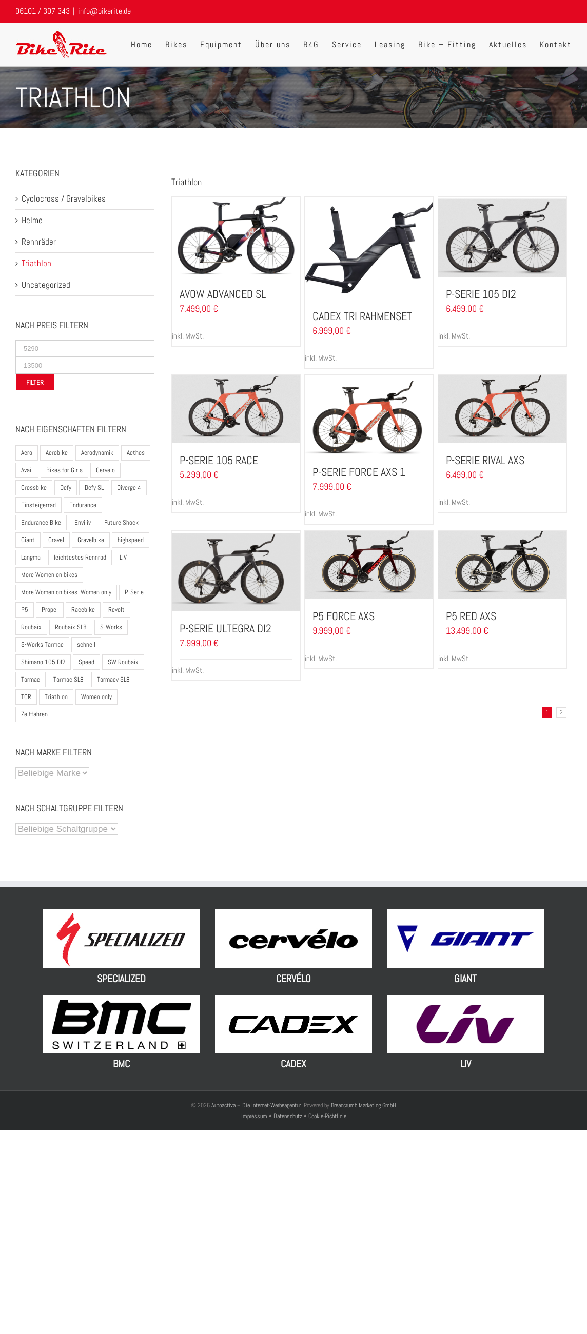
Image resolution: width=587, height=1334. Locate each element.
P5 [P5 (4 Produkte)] (24, 609)
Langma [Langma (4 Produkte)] (31, 557)
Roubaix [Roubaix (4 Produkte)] (31, 627)
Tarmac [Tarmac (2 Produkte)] (30, 679)
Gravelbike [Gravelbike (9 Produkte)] (90, 539)
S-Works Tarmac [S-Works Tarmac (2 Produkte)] (42, 644)
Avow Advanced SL (223, 294)
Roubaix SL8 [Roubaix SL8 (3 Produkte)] (71, 627)
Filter (35, 382)
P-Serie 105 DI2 (481, 294)
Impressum (255, 1116)
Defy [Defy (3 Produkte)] (65, 487)
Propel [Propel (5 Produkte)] (50, 609)
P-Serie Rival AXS (485, 460)
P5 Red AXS (471, 616)
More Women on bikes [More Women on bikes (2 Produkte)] (49, 574)
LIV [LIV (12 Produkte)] (123, 557)
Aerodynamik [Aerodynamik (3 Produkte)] (97, 452)
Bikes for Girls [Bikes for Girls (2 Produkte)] (64, 470)
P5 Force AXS (343, 616)
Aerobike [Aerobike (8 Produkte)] (57, 452)
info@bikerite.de (104, 11)
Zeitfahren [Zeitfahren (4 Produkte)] (34, 714)
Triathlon (36, 263)
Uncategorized (46, 284)
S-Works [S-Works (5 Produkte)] (111, 627)
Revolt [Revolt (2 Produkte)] (116, 609)
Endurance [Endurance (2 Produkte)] (82, 505)
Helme (32, 220)
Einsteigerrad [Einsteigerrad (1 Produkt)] (38, 505)
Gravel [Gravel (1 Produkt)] (56, 539)
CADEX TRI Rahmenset (362, 316)
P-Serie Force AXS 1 (358, 472)
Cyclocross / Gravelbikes (64, 198)
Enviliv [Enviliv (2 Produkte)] (82, 522)
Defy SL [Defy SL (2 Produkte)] (94, 487)
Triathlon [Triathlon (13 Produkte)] (56, 696)
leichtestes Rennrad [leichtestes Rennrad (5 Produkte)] (80, 557)
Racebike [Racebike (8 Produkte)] (83, 609)
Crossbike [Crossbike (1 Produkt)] (34, 487)
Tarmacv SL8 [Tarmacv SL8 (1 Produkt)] (113, 679)
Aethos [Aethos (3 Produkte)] (136, 452)
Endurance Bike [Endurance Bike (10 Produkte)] (41, 522)
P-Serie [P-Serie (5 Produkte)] (134, 592)
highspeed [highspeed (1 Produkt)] (131, 539)
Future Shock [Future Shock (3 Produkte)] (121, 522)
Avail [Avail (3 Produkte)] (27, 470)
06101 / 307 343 (42, 11)
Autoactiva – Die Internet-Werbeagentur (256, 1105)
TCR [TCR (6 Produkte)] (26, 696)
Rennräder (39, 241)
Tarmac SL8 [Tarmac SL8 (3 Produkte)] (68, 679)
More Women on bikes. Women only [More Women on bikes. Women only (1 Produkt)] (66, 592)
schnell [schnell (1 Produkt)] (86, 644)
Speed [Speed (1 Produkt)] (86, 662)
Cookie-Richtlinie (327, 1116)
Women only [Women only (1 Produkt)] (96, 696)
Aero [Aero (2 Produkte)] (26, 452)
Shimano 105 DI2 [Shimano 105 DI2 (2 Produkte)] (43, 662)
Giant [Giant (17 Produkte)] (28, 539)
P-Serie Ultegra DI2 (225, 628)
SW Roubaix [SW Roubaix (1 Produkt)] (123, 662)
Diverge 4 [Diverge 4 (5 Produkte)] (129, 487)
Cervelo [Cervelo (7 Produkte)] (105, 470)
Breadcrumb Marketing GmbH (363, 1105)
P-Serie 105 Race (219, 460)
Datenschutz (287, 1116)
